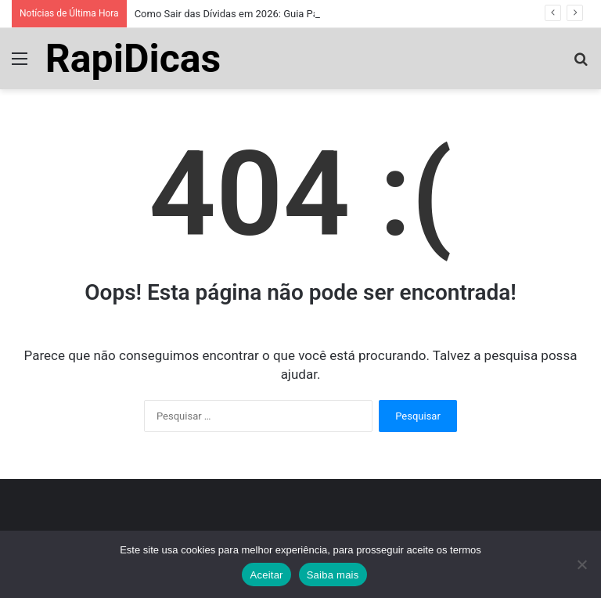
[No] (581, 564)
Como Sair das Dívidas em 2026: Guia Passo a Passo (254, 14)
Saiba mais (333, 575)
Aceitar (266, 575)
